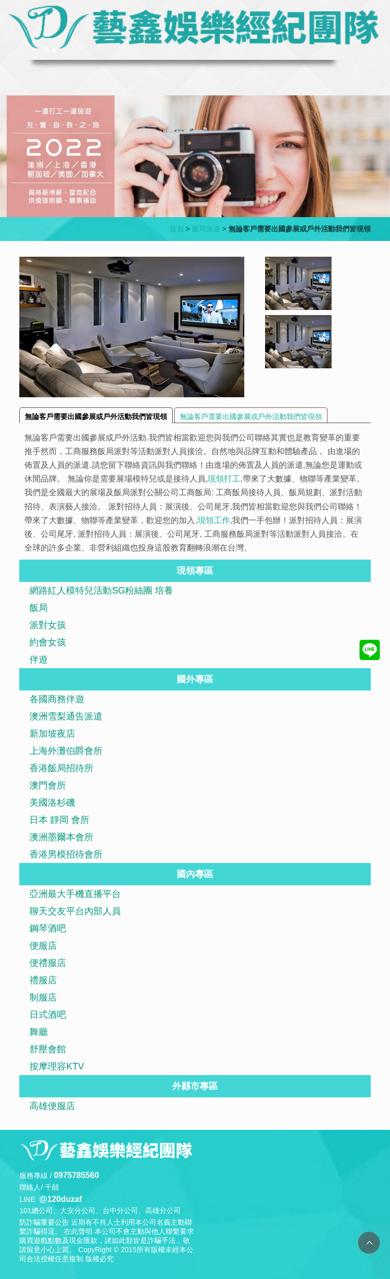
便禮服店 (47, 963)
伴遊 (38, 659)
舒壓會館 (47, 1049)
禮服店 (43, 980)
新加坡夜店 (52, 734)
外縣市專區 (195, 1086)
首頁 (177, 229)
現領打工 (224, 478)
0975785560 (76, 1175)
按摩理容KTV (56, 1066)
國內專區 (195, 874)
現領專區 (195, 571)
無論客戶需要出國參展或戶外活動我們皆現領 (96, 416)
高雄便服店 (52, 1106)
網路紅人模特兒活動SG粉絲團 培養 (101, 590)
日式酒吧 (47, 1015)
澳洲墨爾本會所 (61, 837)
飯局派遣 (206, 229)
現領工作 (214, 520)
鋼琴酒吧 (47, 928)
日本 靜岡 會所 (59, 820)
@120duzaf (60, 1199)
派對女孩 (47, 625)
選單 (50, 50)
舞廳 (38, 1032)
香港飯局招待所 (61, 768)
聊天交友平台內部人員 (75, 911)
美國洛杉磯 (52, 803)
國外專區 (195, 679)
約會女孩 (47, 642)
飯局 (38, 608)
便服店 (43, 946)
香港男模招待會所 (66, 854)
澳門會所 (47, 785)
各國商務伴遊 (56, 699)
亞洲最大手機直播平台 (75, 894)
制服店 (43, 997)
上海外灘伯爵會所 (66, 751)
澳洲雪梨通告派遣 (66, 716)
